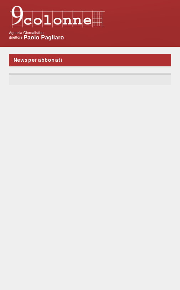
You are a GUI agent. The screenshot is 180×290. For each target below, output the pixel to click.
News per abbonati (38, 59)
